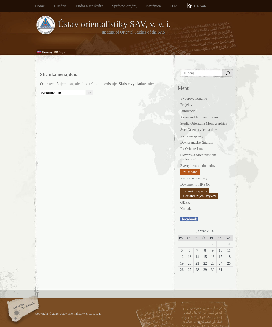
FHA (174, 6)
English (60, 52)
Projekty (186, 105)
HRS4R (197, 5)
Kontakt (186, 209)
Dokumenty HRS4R (195, 184)
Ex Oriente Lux (191, 149)
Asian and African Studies (199, 117)
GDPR (185, 202)
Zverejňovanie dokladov (198, 166)
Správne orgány (124, 6)
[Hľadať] (227, 73)
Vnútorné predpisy (194, 178)
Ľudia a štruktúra (89, 6)
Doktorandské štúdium (196, 142)
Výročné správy (192, 136)
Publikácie (188, 111)
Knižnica (153, 6)
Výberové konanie (193, 98)
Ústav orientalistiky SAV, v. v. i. (114, 24)
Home (40, 6)
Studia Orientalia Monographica (203, 123)
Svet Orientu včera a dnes (199, 130)
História (60, 6)
